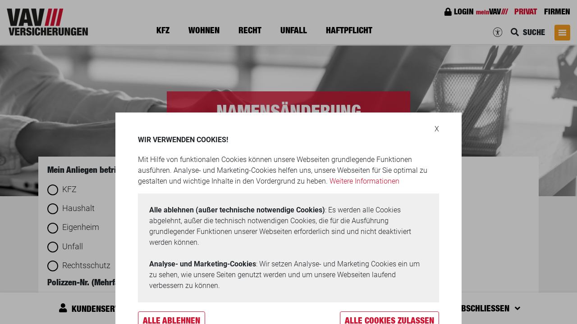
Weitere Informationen (364, 181)
